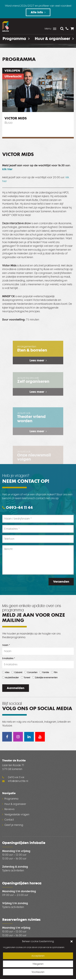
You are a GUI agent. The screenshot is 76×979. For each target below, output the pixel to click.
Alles (5, 672)
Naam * (6, 645)
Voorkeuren (38, 973)
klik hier (7, 169)
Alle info (37, 12)
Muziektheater (10, 677)
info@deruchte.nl (15, 781)
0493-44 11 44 (17, 507)
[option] (38, 90)
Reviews (9, 809)
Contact (9, 819)
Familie (44, 672)
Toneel (25, 677)
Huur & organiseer (54, 39)
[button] (71, 942)
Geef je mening (13, 825)
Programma (16, 39)
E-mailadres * (8, 658)
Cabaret (17, 672)
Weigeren (38, 965)
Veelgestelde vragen (16, 814)
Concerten (30, 672)
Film (54, 672)
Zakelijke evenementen (45, 677)
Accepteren (38, 957)
